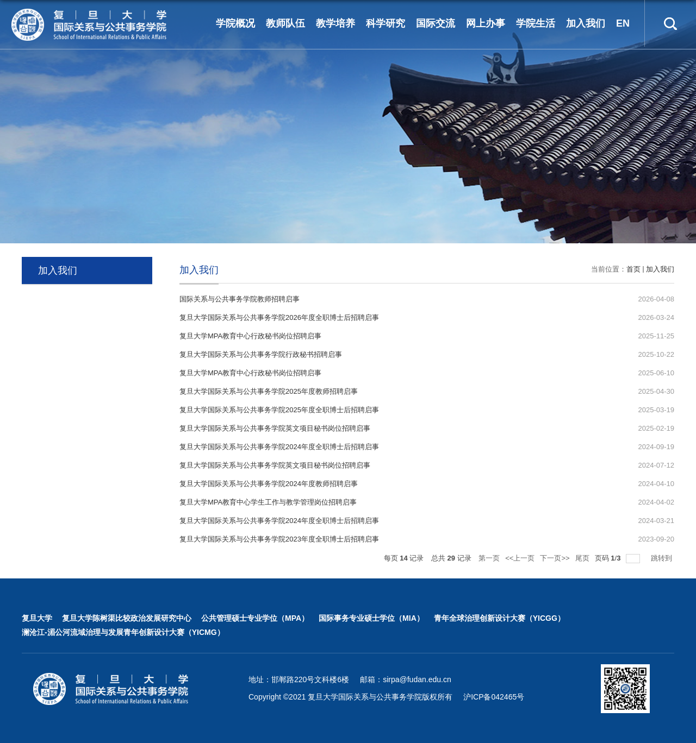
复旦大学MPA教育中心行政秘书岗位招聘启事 (250, 336)
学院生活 (535, 23)
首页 (633, 269)
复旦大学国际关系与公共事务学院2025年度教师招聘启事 (268, 391)
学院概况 (235, 23)
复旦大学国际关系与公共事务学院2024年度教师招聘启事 (268, 484)
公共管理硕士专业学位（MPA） (255, 618)
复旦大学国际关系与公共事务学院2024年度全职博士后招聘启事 (279, 447)
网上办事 (485, 23)
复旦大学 (37, 618)
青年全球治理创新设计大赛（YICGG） (499, 618)
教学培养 (335, 23)
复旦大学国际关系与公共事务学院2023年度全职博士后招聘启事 (279, 539)
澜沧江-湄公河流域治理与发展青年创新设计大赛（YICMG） (123, 632)
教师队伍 (285, 23)
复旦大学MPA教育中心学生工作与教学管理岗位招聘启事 (268, 502)
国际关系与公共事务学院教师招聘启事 (239, 299)
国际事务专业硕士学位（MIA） (371, 618)
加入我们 (585, 23)
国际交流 (435, 23)
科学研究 (385, 23)
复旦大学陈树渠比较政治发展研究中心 (126, 618)
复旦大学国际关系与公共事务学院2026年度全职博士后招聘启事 (279, 317)
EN (623, 23)
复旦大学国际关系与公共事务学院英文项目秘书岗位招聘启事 (274, 428)
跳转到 (662, 558)
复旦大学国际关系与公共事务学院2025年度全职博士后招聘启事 (279, 410)
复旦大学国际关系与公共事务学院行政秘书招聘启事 (260, 354)
